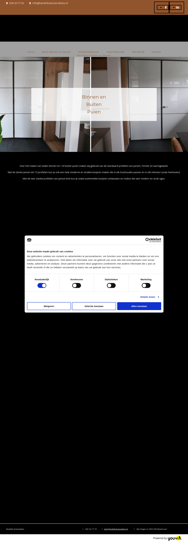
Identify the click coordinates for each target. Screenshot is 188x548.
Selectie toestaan (94, 306)
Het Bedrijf (138, 51)
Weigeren (49, 306)
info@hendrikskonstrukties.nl (50, 3)
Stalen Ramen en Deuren (56, 51)
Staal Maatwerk (116, 51)
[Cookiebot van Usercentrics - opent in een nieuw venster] (147, 240)
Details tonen (147, 296)
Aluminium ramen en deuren (94, 55)
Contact (156, 51)
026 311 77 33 (16, 3)
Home (30, 51)
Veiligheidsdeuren (88, 51)
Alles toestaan (139, 306)
